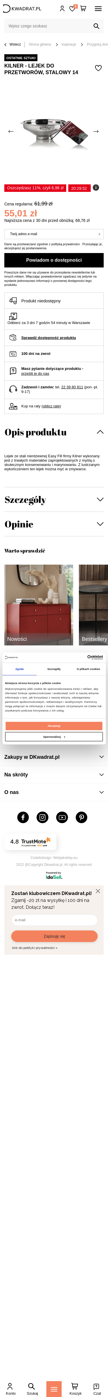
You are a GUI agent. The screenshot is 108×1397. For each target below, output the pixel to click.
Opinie (19, 524)
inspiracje (69, 44)
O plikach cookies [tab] (88, 669)
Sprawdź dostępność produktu (48, 338)
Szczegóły (25, 499)
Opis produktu (36, 432)
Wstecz (12, 44)
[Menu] (54, 1389)
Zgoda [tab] (20, 669)
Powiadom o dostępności (54, 260)
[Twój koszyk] (83, 8)
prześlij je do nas (35, 373)
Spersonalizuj (54, 736)
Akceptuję (54, 725)
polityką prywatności (65, 244)
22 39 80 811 (72, 387)
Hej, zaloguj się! (62, 8)
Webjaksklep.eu (65, 858)
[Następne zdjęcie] (96, 132)
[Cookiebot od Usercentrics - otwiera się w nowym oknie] (78, 657)
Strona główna (40, 44)
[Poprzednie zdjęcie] (11, 132)
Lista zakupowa (75, 6)
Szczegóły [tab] (53, 669)
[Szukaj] (96, 26)
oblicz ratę (51, 406)
